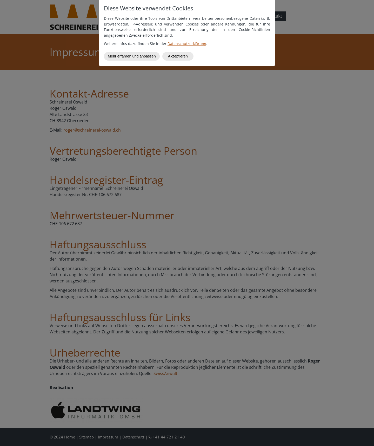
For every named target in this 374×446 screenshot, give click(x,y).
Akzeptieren (178, 56)
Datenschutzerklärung (187, 43)
